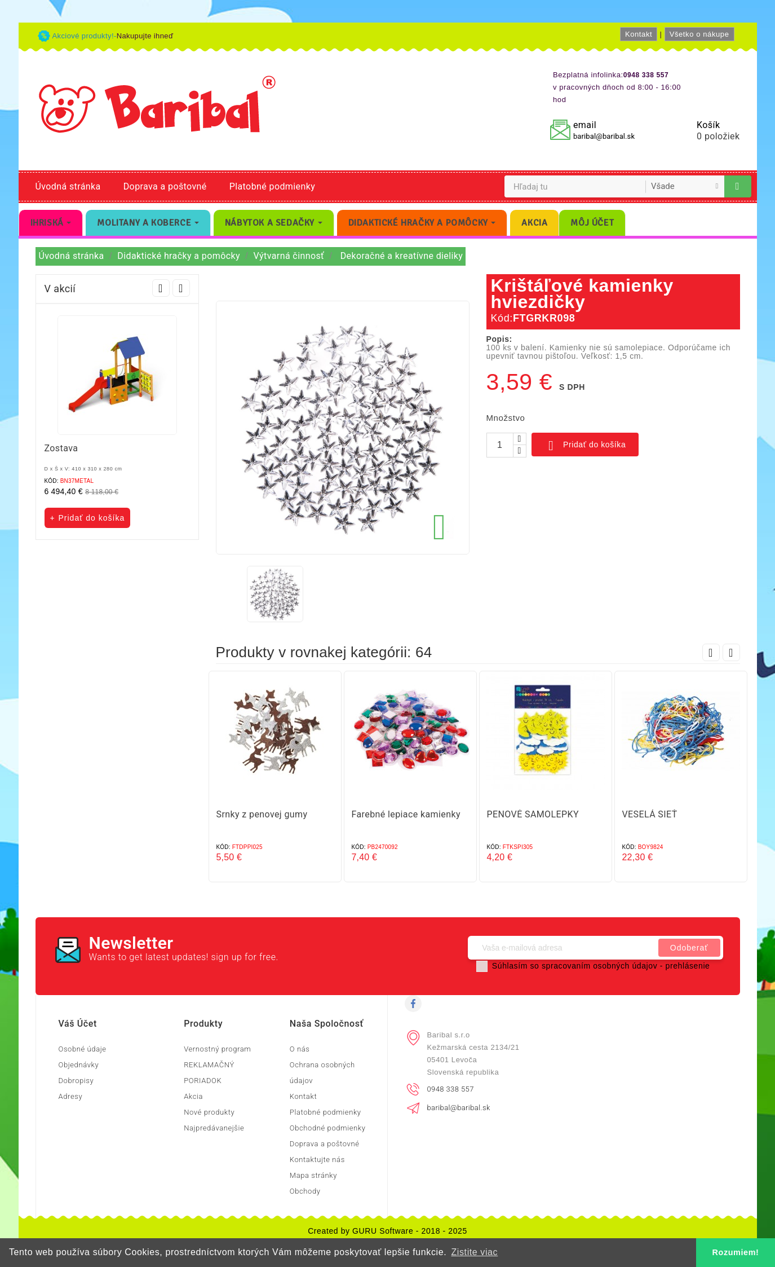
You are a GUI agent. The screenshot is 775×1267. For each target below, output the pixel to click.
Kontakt (638, 34)
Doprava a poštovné (165, 186)
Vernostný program (217, 1049)
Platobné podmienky (272, 186)
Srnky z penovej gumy (262, 814)
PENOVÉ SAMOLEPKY (533, 814)
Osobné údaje (83, 1049)
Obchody (305, 1191)
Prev (161, 288)
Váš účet (78, 1023)
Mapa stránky (313, 1175)
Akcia (193, 1096)
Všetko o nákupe (699, 34)
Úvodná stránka (68, 186)
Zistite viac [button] (474, 1252)
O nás (300, 1049)
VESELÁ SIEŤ (649, 814)
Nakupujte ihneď (145, 36)
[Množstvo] (499, 445)
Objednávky (79, 1065)
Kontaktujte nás (317, 1159)
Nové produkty (209, 1112)
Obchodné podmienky (328, 1128)
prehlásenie (688, 965)
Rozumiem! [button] (735, 1252)
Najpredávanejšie (214, 1128)
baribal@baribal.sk (604, 136)
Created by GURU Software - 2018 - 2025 (387, 1230)
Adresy (71, 1096)
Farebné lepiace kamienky (406, 814)
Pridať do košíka (585, 445)
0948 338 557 (450, 1089)
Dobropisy (76, 1080)
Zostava (61, 448)
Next (181, 288)
